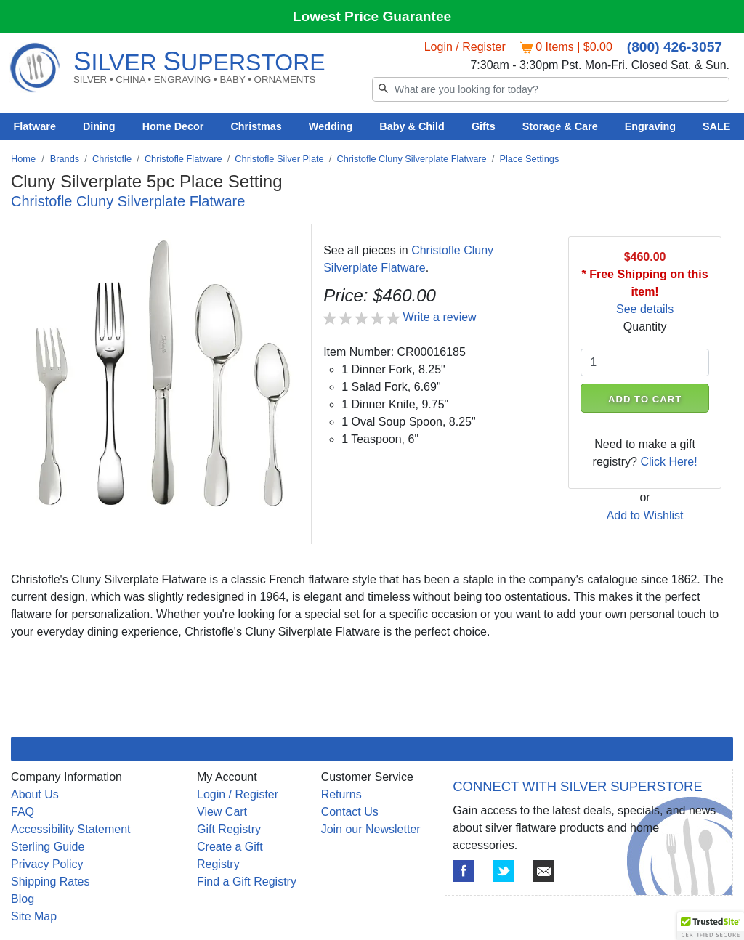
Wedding (331, 126)
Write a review (440, 317)
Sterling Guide (47, 846)
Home (23, 158)
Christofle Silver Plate (279, 158)
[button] (710, 926)
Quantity (645, 326)
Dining (99, 126)
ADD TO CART (645, 399)
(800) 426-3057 (674, 46)
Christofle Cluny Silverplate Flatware (411, 158)
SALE (716, 126)
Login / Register (465, 47)
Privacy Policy (47, 864)
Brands (65, 158)
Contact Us (350, 812)
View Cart (222, 812)
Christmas (255, 126)
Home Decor (173, 126)
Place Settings (529, 158)
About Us (35, 794)
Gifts (484, 126)
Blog (22, 899)
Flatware (35, 126)
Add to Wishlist (645, 515)
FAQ (22, 812)
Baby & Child (412, 126)
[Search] (550, 89)
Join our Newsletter (371, 829)
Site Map (34, 916)
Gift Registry (229, 829)
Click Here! (668, 461)
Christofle (112, 158)
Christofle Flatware (183, 158)
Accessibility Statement (71, 829)
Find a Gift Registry (246, 881)
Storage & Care (560, 126)
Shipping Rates (50, 881)
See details (645, 309)
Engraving (650, 126)
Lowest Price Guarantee (372, 16)
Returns (341, 794)
